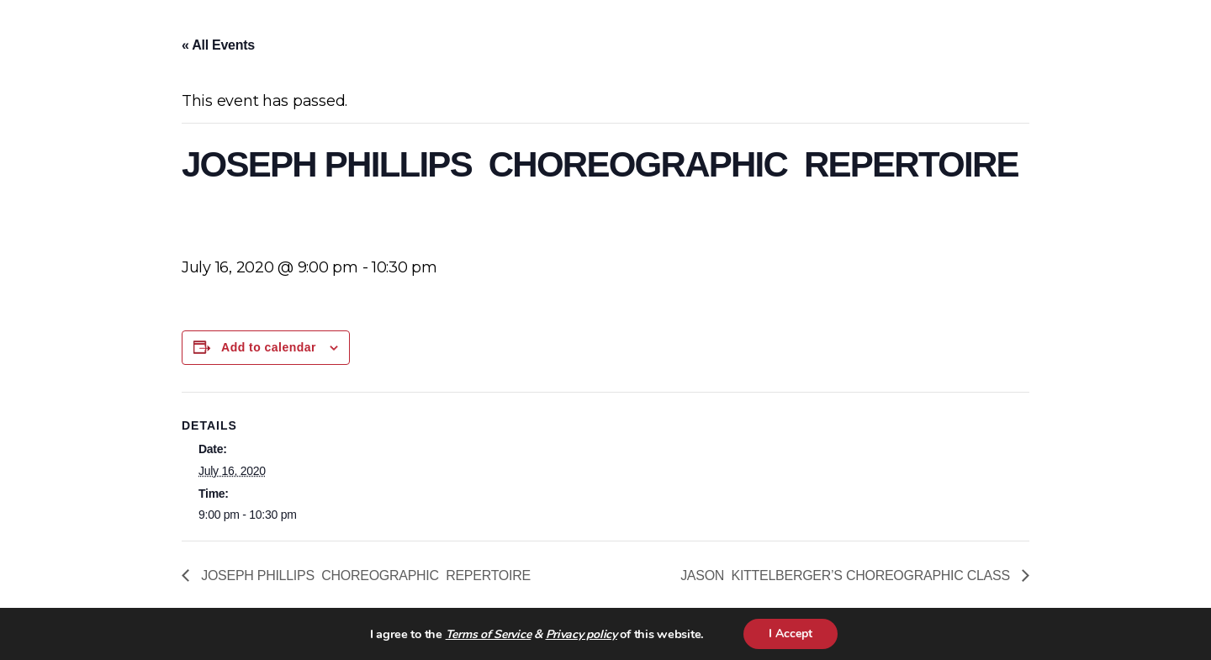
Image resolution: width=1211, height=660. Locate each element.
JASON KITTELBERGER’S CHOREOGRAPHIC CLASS (846, 575)
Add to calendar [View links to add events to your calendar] (268, 347)
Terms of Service (488, 634)
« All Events (218, 45)
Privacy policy (581, 634)
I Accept (790, 634)
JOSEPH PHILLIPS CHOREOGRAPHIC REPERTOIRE (369, 575)
